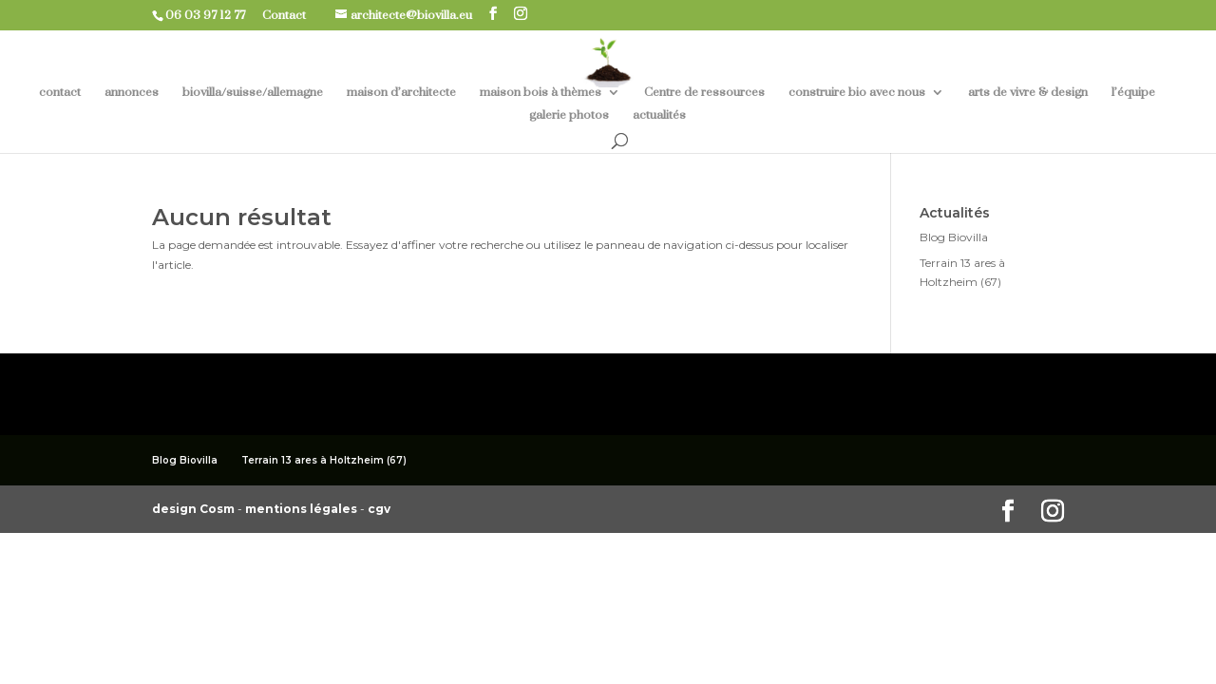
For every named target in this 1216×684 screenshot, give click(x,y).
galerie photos (569, 115)
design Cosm (195, 509)
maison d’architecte (401, 93)
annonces (131, 93)
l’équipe (1133, 93)
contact (60, 93)
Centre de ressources (704, 93)
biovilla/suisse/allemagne (252, 93)
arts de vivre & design (1028, 93)
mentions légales (302, 509)
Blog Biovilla (954, 237)
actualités (659, 115)
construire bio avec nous (856, 93)
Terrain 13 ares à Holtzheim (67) (324, 460)
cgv (379, 509)
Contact (291, 15)
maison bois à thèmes (540, 93)
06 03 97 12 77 (212, 15)
